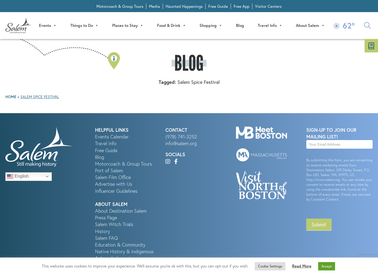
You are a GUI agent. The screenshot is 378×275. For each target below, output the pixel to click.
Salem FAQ (106, 238)
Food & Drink (171, 25)
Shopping (210, 25)
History (102, 231)
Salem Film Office (113, 177)
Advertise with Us (113, 184)
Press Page (106, 218)
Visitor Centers (268, 6)
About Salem (310, 25)
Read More (301, 266)
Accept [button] (326, 266)
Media (154, 6)
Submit (319, 224)
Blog (240, 25)
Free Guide (218, 6)
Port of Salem (109, 170)
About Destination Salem (121, 211)
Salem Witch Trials (114, 224)
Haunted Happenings (184, 6)
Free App (241, 6)
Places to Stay (127, 25)
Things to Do (84, 25)
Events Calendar (112, 137)
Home (10, 96)
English (18, 176)
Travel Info (270, 25)
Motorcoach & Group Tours (119, 6)
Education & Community (120, 245)
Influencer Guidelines (116, 191)
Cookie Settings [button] (270, 266)
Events (48, 25)
